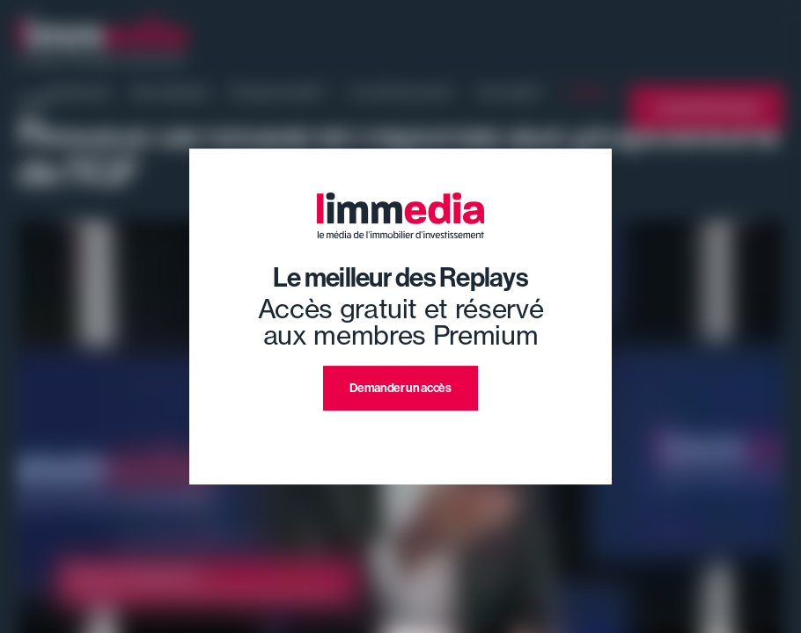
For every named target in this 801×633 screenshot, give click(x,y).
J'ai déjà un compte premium (401, 431)
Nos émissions (170, 92)
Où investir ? (511, 92)
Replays (587, 92)
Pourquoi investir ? (279, 92)
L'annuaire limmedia (707, 107)
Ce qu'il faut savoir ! (402, 92)
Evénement (80, 92)
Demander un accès (400, 388)
